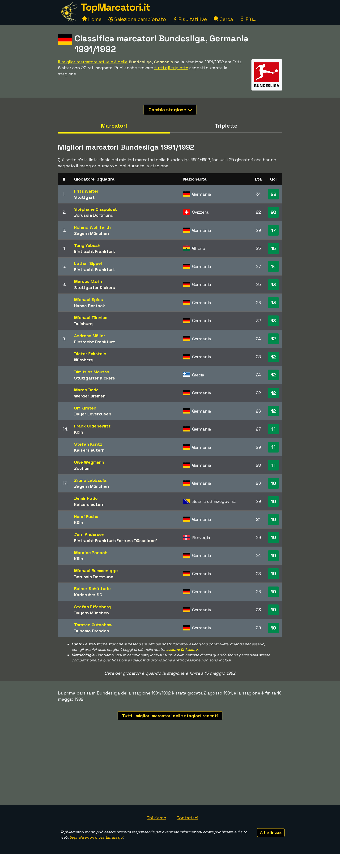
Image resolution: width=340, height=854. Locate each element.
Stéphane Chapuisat (95, 209)
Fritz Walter (86, 191)
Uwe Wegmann (89, 462)
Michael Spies (88, 299)
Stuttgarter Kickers (94, 287)
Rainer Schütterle (92, 588)
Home (92, 19)
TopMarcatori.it (115, 7)
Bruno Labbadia (90, 480)
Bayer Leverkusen (92, 414)
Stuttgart (84, 197)
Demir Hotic (86, 498)
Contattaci (187, 817)
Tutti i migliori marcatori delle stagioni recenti (170, 715)
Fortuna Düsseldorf (136, 540)
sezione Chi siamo (182, 649)
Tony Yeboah (87, 245)
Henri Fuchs (86, 516)
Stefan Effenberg (92, 606)
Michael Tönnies (90, 317)
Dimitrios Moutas (91, 372)
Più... (248, 19)
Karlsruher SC (88, 594)
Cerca (223, 19)
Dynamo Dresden (91, 631)
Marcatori (114, 125)
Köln (78, 432)
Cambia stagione (170, 110)
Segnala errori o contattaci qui (96, 837)
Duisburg (83, 323)
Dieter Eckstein (90, 353)
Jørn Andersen (89, 534)
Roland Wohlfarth (92, 227)
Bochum (82, 468)
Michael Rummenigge (96, 570)
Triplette (226, 125)
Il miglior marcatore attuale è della (93, 62)
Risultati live (190, 19)
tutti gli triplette (171, 67)
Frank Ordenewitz (92, 426)
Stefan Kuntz (88, 444)
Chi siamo (156, 817)
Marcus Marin (88, 281)
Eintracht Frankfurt (94, 251)
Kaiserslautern (89, 450)
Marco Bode (86, 389)
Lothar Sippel (88, 263)
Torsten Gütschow (93, 624)
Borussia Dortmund (93, 215)
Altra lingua (270, 832)
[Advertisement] (170, 769)
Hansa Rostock (89, 305)
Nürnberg (83, 359)
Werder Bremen (90, 396)
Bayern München (91, 233)
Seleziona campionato (137, 19)
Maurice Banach (90, 552)
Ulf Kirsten (85, 408)
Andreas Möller (89, 335)
